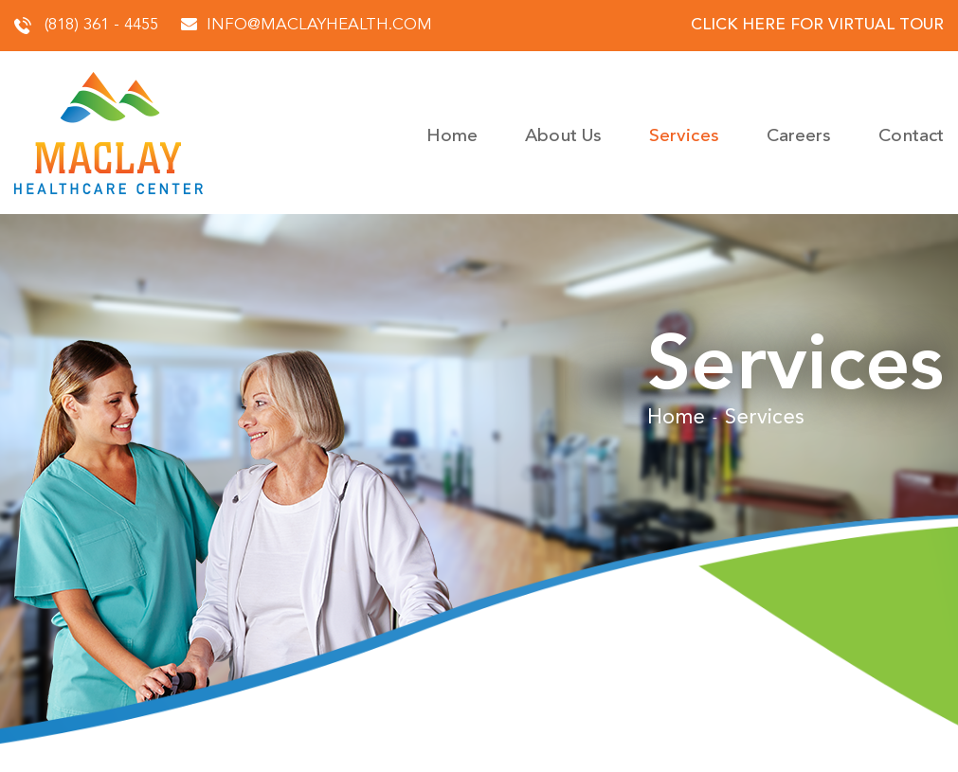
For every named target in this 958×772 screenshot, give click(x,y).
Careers (799, 137)
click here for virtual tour (817, 25)
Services (684, 137)
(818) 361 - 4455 (86, 25)
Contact (911, 137)
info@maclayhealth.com (306, 25)
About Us (563, 137)
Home (452, 137)
